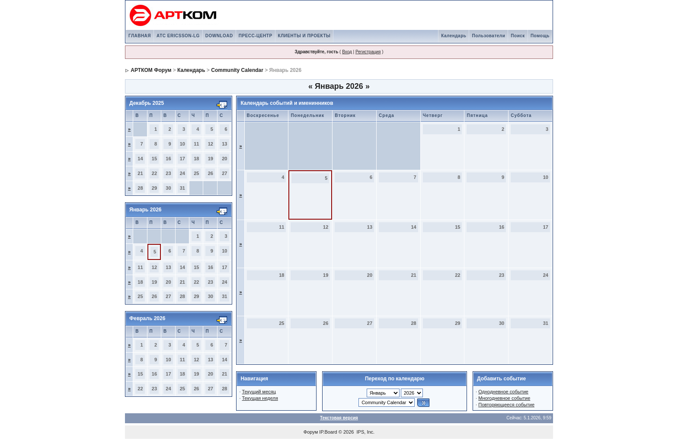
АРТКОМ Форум (151, 70)
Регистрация (368, 51)
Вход (347, 51)
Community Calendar (237, 70)
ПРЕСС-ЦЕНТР (255, 35)
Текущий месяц (259, 391)
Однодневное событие (503, 391)
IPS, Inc (365, 432)
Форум (311, 432)
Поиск (518, 35)
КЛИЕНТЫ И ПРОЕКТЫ (304, 35)
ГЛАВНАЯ (139, 35)
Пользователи (488, 35)
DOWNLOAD (219, 35)
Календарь (453, 35)
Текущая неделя (260, 398)
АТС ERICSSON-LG (178, 35)
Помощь (540, 35)
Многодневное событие (504, 398)
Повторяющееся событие (506, 404)
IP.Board (328, 432)
